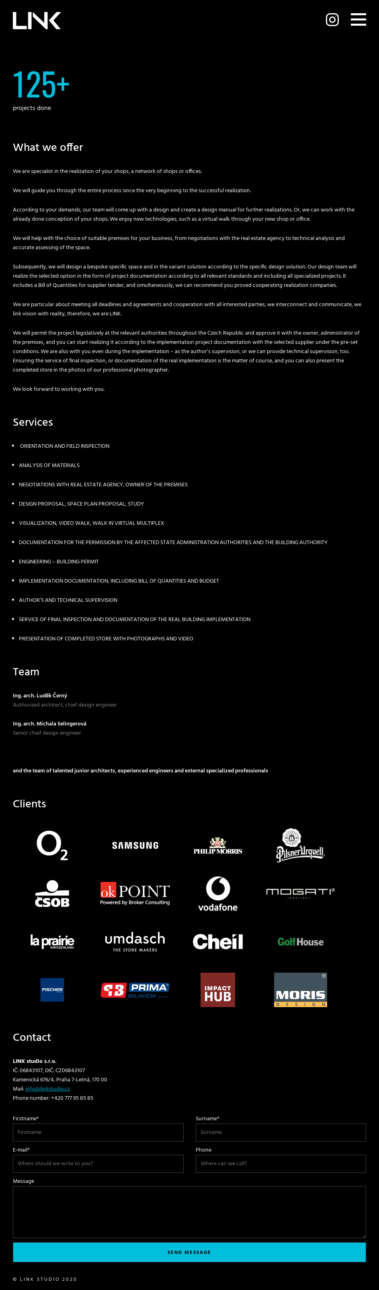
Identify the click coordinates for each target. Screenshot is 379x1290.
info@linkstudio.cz (47, 1089)
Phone (203, 1150)
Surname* (207, 1118)
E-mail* (21, 1150)
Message (23, 1181)
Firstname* (26, 1118)
